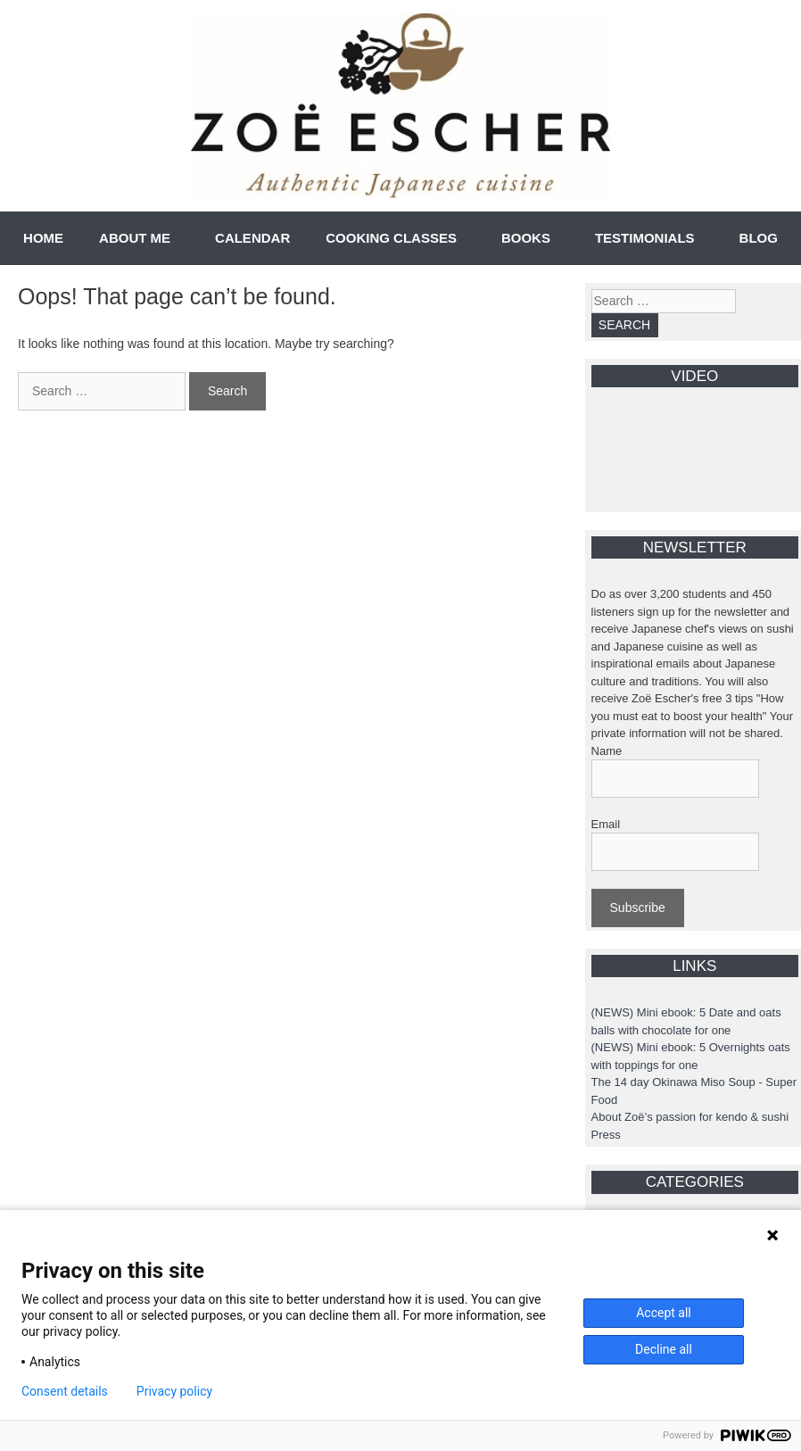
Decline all (663, 1349)
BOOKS (525, 237)
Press (606, 1134)
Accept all (663, 1313)
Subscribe (637, 907)
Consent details (64, 1391)
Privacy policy (174, 1391)
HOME (43, 237)
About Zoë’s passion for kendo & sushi (690, 1116)
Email (606, 824)
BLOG (758, 237)
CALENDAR (252, 237)
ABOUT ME (134, 237)
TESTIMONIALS (645, 237)
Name (607, 751)
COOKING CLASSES (391, 237)
